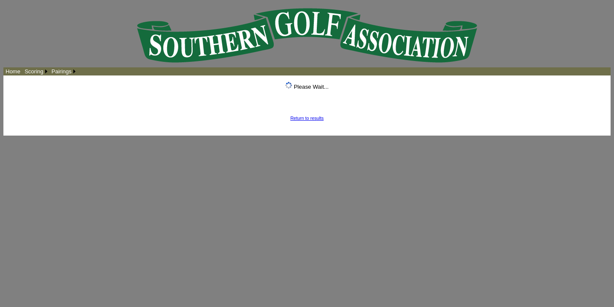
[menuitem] (13, 71)
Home (13, 71)
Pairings (62, 71)
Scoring (34, 71)
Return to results (307, 118)
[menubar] (40, 71)
